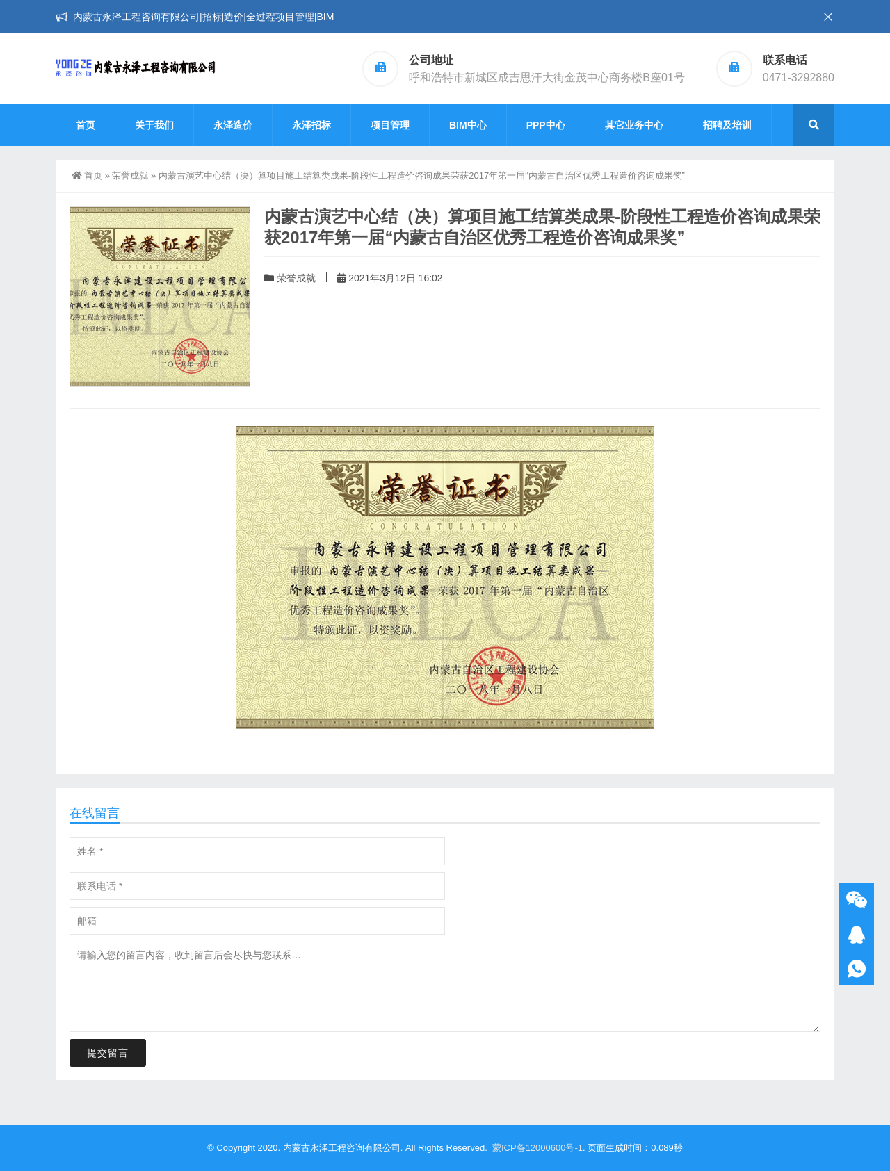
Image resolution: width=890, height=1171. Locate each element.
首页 (85, 125)
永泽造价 (232, 125)
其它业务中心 (634, 125)
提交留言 (108, 1052)
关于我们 (154, 125)
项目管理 (390, 125)
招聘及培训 (727, 125)
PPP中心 (545, 125)
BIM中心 (468, 125)
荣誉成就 (130, 175)
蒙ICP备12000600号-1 (537, 1148)
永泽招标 (311, 125)
